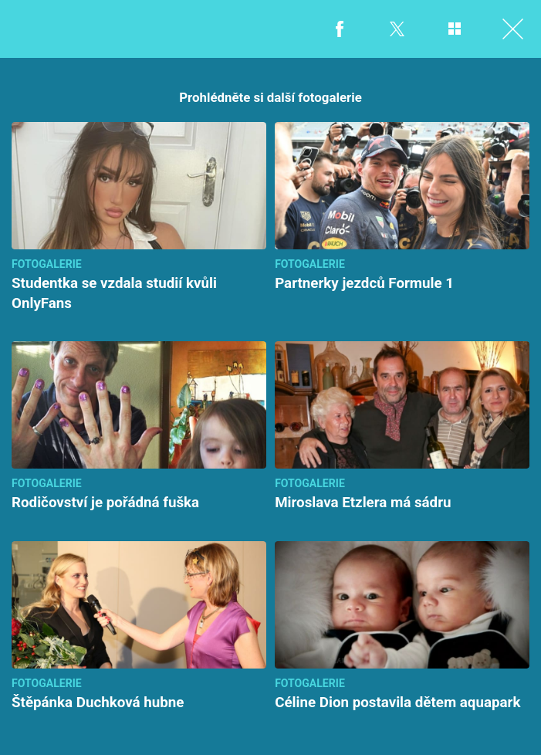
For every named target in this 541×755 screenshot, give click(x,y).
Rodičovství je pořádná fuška (105, 502)
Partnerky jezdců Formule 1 (364, 283)
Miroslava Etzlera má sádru (363, 502)
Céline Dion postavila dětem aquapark (397, 702)
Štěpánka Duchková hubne (98, 702)
